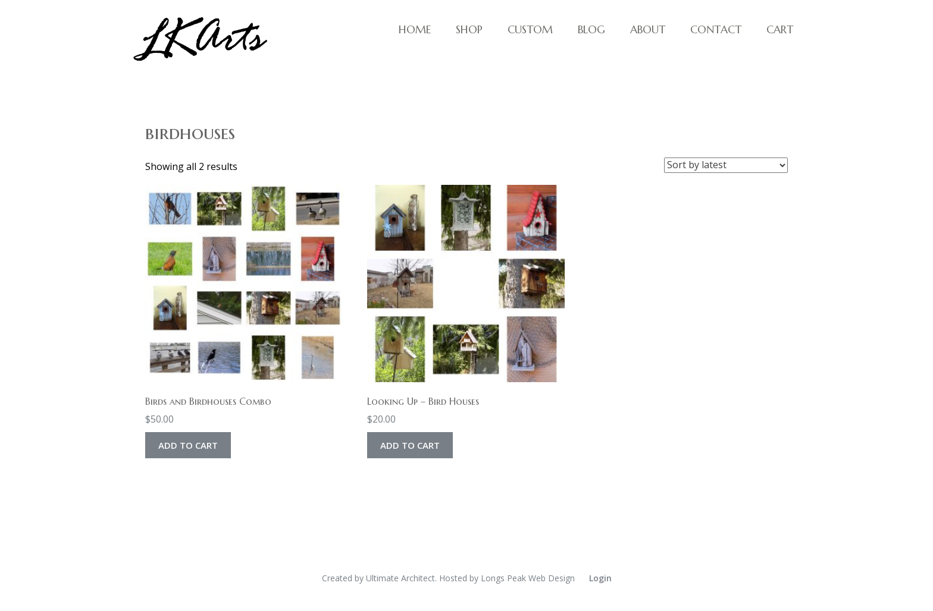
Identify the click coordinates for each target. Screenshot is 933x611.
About (647, 29)
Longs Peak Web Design (528, 578)
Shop (469, 29)
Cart (779, 29)
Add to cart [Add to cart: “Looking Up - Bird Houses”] (410, 445)
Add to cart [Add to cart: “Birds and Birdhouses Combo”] (188, 445)
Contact (715, 29)
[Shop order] (726, 165)
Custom (530, 29)
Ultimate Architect (400, 578)
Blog (591, 29)
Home (415, 29)
